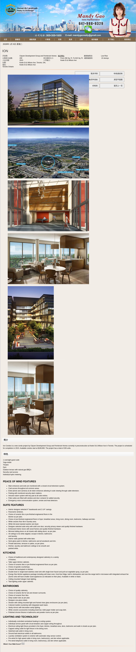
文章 (81, 39)
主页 (5, 39)
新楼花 (17, 39)
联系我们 (127, 39)
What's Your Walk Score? (14, 644)
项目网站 (61, 56)
